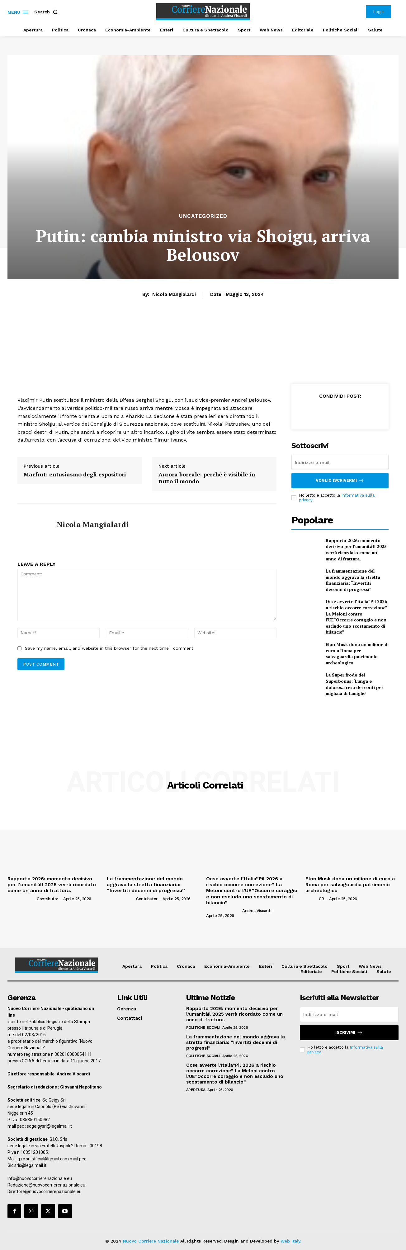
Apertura (195, 1090)
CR (321, 899)
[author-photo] (21, 898)
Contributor (47, 899)
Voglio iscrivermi (340, 481)
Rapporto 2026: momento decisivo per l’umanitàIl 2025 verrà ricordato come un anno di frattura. (356, 549)
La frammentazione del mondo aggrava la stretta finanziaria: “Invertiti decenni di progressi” (353, 580)
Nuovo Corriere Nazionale (151, 1240)
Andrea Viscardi (256, 910)
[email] (340, 462)
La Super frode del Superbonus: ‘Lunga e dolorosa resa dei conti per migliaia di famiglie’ (354, 684)
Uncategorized (203, 216)
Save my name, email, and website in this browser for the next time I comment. (110, 648)
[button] (47, 11)
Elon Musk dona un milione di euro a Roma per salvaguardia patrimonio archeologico (357, 653)
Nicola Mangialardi (174, 294)
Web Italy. (291, 1240)
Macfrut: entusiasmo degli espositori (75, 474)
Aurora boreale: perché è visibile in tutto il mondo (206, 478)
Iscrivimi (349, 1033)
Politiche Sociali (203, 1027)
